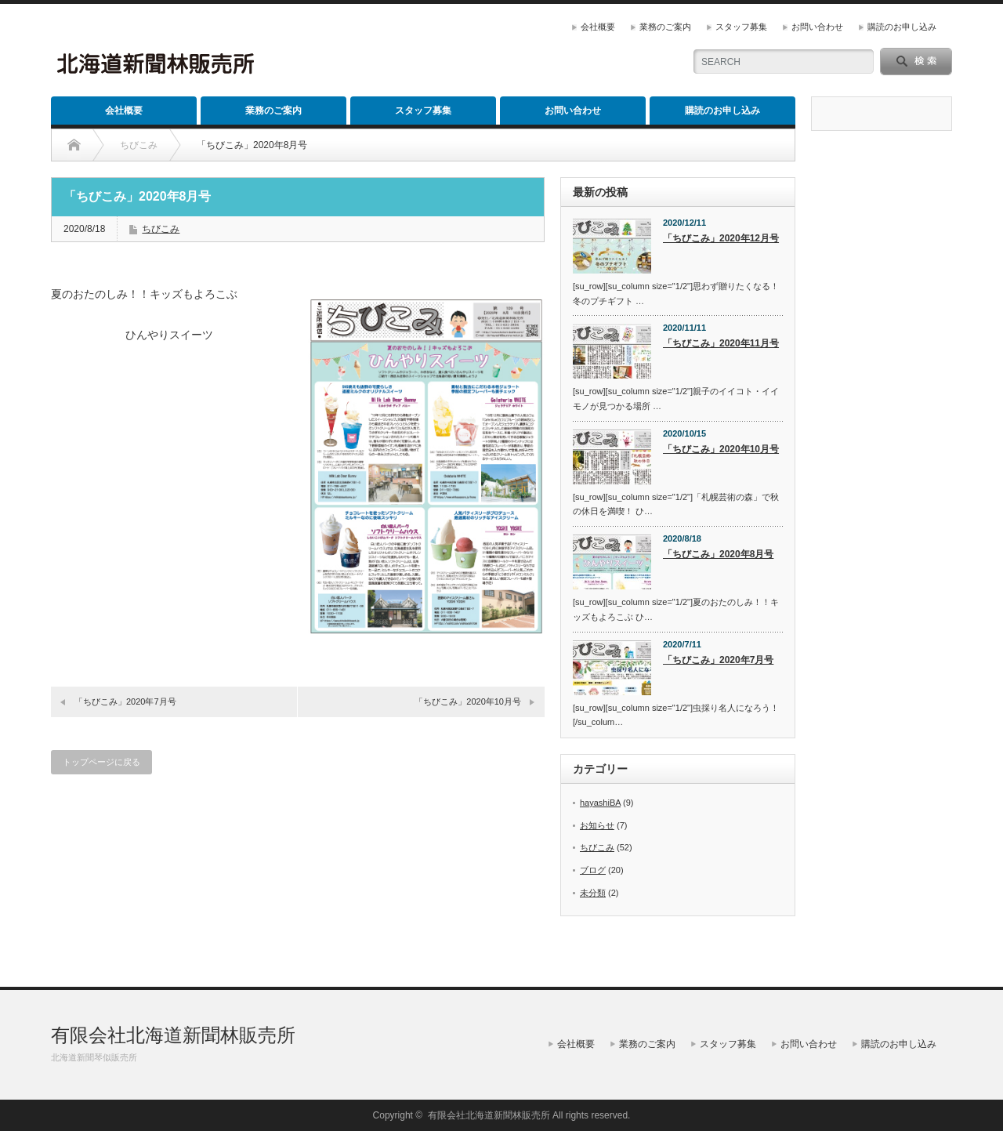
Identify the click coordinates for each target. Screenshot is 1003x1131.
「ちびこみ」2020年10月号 (468, 701)
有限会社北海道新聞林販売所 (173, 1035)
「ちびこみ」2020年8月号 (718, 554)
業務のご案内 (665, 26)
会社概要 (598, 26)
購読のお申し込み (901, 26)
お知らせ (597, 825)
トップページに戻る (101, 762)
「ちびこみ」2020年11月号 (721, 343)
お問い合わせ (817, 26)
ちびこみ (160, 228)
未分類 (593, 892)
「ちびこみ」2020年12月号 (721, 238)
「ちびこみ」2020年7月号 (125, 701)
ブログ (593, 870)
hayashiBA (600, 802)
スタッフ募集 (741, 26)
